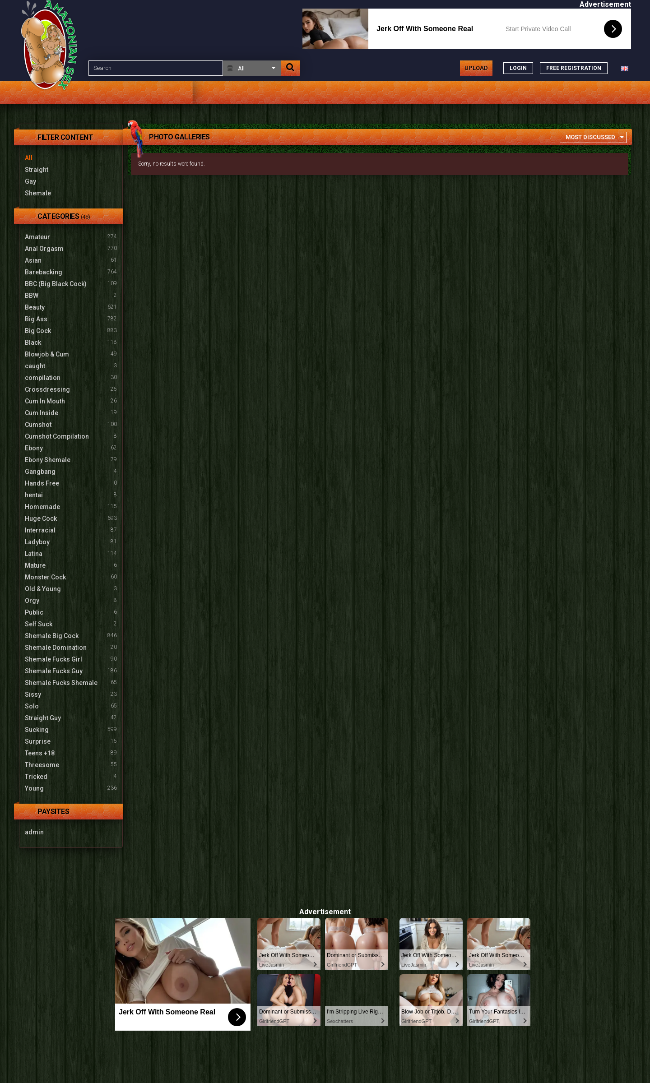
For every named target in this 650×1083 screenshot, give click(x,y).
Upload (476, 68)
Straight (36, 169)
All (28, 158)
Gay (30, 181)
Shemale (38, 193)
